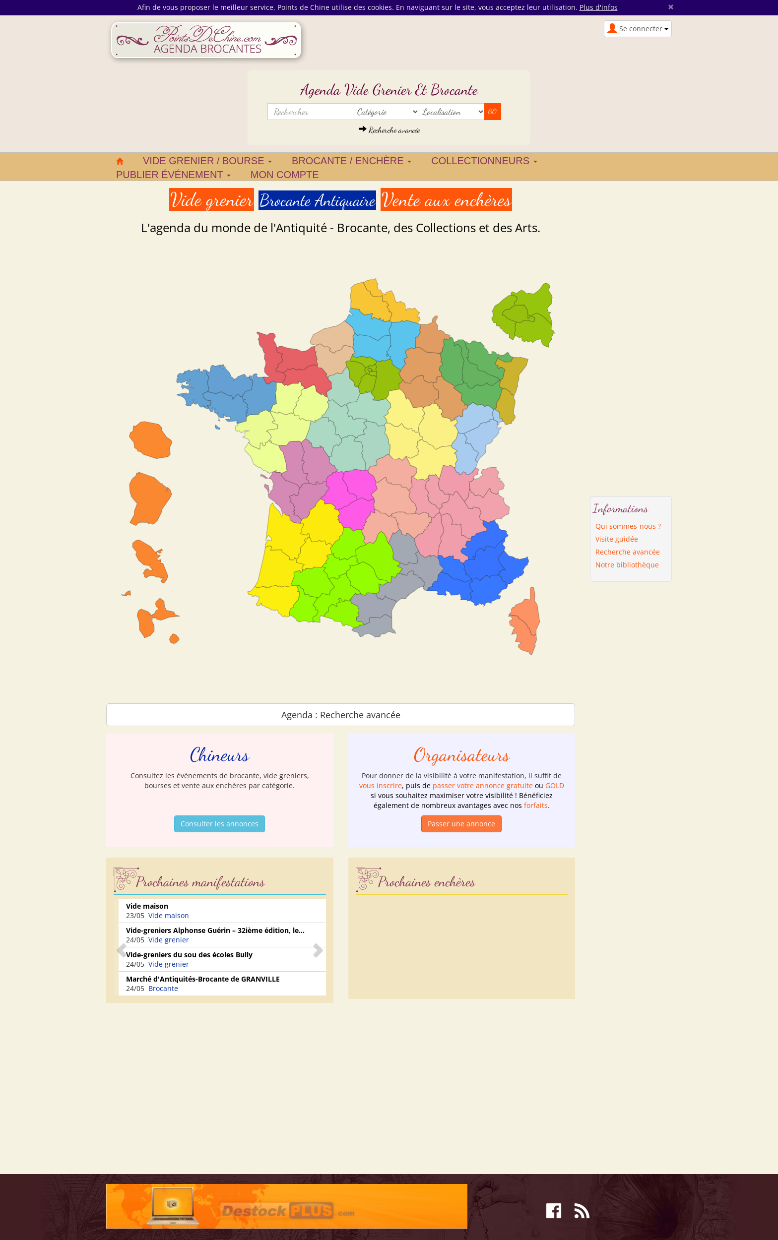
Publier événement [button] (173, 174)
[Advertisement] (189, 1079)
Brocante (163, 988)
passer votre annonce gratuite (483, 785)
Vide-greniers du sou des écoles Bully (189, 954)
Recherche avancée (389, 129)
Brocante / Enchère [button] (351, 160)
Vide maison (147, 906)
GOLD (554, 785)
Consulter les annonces (220, 823)
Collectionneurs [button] (484, 160)
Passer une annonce (461, 823)
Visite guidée (616, 539)
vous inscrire (380, 785)
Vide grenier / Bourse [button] (207, 160)
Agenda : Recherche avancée (340, 715)
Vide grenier (168, 939)
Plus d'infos (599, 7)
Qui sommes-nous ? (628, 526)
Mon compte (285, 174)
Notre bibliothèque (627, 564)
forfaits (536, 805)
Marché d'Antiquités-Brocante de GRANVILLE (203, 979)
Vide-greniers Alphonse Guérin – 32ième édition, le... (215, 930)
